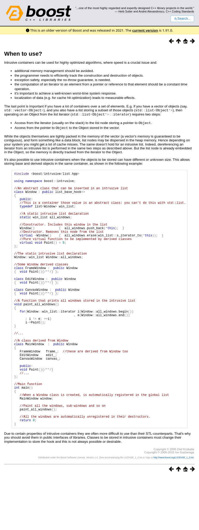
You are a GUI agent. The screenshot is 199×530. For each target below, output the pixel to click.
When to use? (23, 53)
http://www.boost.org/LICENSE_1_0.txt (173, 511)
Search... (182, 18)
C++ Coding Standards (180, 11)
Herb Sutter (125, 11)
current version (145, 30)
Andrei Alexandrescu (151, 11)
